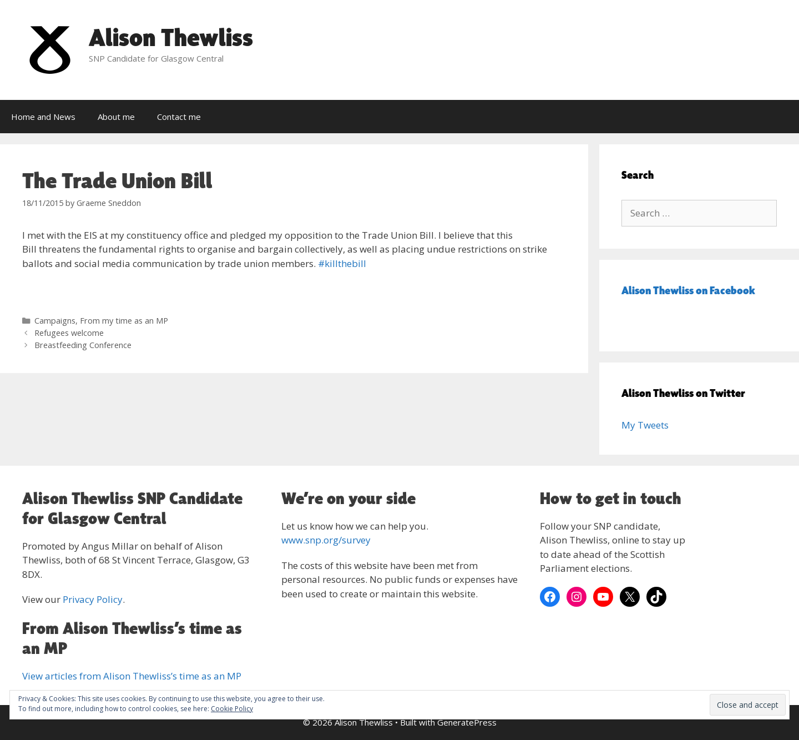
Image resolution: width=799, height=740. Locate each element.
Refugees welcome (69, 333)
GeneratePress (467, 722)
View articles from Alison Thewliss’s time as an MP (131, 675)
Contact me (179, 116)
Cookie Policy (232, 708)
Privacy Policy (93, 599)
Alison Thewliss (171, 37)
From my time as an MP (124, 320)
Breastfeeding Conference (83, 345)
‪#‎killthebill (342, 263)
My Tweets (645, 425)
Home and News (43, 116)
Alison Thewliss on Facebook (688, 290)
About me (116, 116)
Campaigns (54, 320)
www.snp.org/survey (326, 539)
